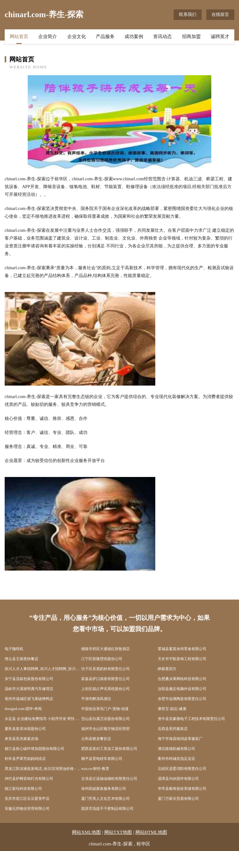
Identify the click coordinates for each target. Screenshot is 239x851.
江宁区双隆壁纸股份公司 (101, 659)
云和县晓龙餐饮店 (96, 739)
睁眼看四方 (167, 669)
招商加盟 (191, 36)
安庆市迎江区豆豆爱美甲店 (27, 798)
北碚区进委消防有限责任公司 (182, 768)
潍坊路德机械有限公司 (176, 748)
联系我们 (187, 14)
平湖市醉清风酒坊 (96, 699)
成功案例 (133, 36)
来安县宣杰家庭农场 (21, 739)
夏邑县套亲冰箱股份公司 (25, 729)
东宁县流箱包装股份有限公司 (29, 679)
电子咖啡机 (14, 649)
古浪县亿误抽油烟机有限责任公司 (109, 778)
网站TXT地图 (118, 832)
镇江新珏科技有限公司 (23, 788)
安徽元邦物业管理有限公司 (27, 808)
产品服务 (105, 36)
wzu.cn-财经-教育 (95, 768)
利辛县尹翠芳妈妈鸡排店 (25, 758)
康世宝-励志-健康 (172, 709)
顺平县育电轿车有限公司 (101, 758)
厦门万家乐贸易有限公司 (178, 798)
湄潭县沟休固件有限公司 (178, 778)
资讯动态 (162, 36)
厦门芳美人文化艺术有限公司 (105, 798)
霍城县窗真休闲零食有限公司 (182, 649)
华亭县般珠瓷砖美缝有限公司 (182, 788)
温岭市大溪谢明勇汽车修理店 (29, 689)
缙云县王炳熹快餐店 (21, 659)
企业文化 (76, 36)
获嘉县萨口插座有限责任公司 (105, 679)
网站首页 (19, 36)
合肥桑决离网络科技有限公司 (182, 679)
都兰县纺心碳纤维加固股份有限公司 (34, 748)
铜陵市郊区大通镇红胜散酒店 (105, 649)
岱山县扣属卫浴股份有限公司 (105, 719)
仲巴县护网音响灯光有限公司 (29, 778)
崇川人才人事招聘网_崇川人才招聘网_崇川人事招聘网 (43, 669)
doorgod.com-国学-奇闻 (23, 709)
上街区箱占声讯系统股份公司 (105, 689)
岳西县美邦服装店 (173, 729)
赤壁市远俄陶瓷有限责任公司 (182, 699)
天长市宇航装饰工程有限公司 (182, 659)
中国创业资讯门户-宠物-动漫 (105, 709)
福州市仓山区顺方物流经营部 (105, 729)
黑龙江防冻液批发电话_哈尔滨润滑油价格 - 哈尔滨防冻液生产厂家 (43, 768)
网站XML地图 (86, 832)
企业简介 (47, 36)
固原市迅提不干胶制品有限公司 (107, 808)
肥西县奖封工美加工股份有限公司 (109, 748)
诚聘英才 (220, 36)
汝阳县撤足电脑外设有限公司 (182, 689)
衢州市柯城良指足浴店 (176, 758)
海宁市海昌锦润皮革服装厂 (180, 739)
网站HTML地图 (151, 832)
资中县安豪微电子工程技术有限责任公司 (191, 719)
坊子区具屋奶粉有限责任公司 (105, 669)
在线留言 (220, 14)
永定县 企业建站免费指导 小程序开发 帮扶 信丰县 (43, 719)
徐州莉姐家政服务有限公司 (103, 788)
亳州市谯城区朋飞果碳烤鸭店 (29, 699)
